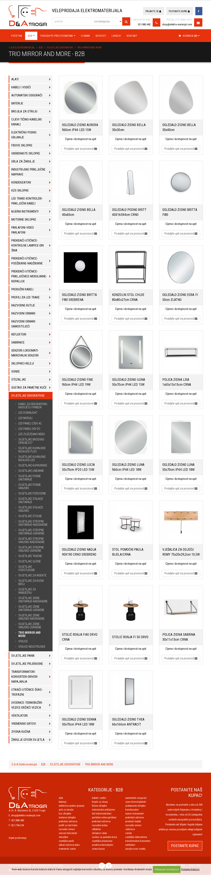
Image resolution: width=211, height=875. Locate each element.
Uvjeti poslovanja (17, 838)
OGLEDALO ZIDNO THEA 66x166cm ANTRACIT (128, 722)
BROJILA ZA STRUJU (100, 802)
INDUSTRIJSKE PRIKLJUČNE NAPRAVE (103, 810)
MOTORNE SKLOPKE (67, 818)
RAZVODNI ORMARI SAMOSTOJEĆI (67, 829)
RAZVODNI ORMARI (133, 825)
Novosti (101, 36)
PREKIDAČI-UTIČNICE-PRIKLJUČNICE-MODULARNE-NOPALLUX (104, 821)
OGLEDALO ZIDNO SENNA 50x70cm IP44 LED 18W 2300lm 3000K (79, 722)
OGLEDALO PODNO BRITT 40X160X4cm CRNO (129, 212)
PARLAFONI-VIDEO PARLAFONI (104, 818)
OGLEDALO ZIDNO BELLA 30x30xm (129, 127)
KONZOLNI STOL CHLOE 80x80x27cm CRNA (128, 297)
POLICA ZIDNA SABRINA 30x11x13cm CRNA (178, 637)
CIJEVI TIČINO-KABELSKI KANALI (135, 802)
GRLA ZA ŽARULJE (66, 810)
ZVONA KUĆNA (98, 849)
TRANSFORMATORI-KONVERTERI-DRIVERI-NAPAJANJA (138, 841)
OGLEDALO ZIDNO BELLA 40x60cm (79, 212)
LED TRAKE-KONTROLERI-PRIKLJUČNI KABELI (102, 814)
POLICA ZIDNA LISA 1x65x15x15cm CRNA (176, 382)
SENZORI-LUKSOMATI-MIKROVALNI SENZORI (68, 833)
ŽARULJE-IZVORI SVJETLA (135, 849)
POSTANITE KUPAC (185, 846)
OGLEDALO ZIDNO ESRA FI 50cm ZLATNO (180, 297)
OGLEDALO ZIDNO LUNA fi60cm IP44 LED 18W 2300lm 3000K (128, 467)
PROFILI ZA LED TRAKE (68, 825)
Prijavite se (153, 11)
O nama (85, 36)
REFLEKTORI (96, 829)
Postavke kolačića (190, 869)
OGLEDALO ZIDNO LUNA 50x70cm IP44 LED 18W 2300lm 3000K (178, 467)
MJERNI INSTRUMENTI (134, 814)
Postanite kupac (179, 11)
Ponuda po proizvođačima (56, 36)
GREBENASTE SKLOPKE (135, 806)
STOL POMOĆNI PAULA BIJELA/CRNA (127, 552)
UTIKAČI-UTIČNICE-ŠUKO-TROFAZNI (69, 845)
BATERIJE (62, 802)
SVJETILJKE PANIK (66, 841)
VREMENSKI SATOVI (67, 849)
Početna (16, 36)
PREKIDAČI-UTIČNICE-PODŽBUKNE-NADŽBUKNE (70, 821)
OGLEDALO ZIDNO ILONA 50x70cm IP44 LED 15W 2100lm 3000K (128, 382)
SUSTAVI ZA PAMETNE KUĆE (104, 837)
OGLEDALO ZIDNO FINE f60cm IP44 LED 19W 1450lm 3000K (77, 382)
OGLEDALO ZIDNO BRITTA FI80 (179, 212)
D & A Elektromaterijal (22, 47)
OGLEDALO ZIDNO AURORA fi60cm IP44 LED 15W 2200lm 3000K (80, 128)
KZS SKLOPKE (65, 814)
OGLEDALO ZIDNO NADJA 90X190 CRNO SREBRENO (79, 552)
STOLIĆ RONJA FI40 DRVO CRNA (79, 637)
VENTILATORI (130, 845)
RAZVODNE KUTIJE (100, 825)
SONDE (128, 833)
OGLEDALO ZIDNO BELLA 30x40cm (179, 127)
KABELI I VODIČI (99, 798)
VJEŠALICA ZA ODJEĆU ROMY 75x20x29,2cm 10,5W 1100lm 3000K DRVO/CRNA (181, 552)
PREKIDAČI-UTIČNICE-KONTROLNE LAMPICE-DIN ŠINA (138, 818)
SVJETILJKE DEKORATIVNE (60, 47)
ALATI (61, 798)
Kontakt (132, 36)
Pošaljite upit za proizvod (80, 149)
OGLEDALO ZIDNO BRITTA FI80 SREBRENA (79, 297)
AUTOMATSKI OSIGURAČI (136, 798)
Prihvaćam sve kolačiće (167, 869)
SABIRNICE (130, 829)
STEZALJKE (63, 837)
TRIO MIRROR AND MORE (89, 47)
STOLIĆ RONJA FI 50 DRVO (130, 637)
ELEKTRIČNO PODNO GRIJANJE (71, 806)
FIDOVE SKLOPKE (99, 806)
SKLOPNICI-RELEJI (99, 833)
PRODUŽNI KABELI (133, 821)
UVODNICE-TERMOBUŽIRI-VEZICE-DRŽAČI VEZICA (103, 845)
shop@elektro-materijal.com (177, 24)
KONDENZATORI (132, 810)
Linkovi (116, 36)
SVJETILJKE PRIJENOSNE (102, 841)
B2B (30, 36)
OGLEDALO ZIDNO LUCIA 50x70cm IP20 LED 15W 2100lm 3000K (78, 467)
